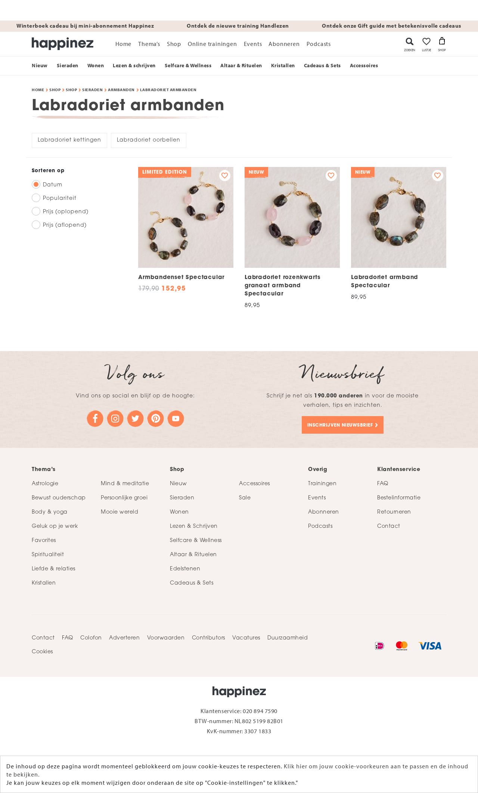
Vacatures (246, 638)
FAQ (67, 638)
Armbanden (121, 89)
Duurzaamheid (287, 638)
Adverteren (124, 638)
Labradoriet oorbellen (148, 140)
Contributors (208, 638)
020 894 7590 (260, 711)
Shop (54, 89)
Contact (43, 638)
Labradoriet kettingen (69, 140)
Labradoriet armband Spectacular (384, 282)
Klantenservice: (222, 711)
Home (38, 89)
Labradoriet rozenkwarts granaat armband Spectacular (282, 286)
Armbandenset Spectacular (181, 278)
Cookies (42, 652)
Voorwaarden (166, 638)
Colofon (91, 638)
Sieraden (92, 89)
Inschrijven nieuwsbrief (340, 425)
